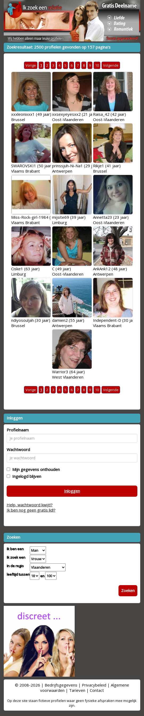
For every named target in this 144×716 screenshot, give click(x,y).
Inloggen (72, 491)
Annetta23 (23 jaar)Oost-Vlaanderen (111, 220)
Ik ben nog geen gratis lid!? (31, 510)
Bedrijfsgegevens (61, 685)
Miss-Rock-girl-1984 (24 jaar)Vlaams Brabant (38, 220)
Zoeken (128, 590)
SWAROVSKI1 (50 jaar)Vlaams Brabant (32, 168)
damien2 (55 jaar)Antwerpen (68, 323)
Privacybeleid (94, 685)
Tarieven (77, 690)
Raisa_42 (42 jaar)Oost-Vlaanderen (109, 117)
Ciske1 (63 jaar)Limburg (25, 271)
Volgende (110, 65)
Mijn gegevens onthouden (35, 469)
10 (97, 65)
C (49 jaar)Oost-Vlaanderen (67, 271)
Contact (97, 690)
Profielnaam (18, 429)
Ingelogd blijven (25, 476)
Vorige (31, 65)
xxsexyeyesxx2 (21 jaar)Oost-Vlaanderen (74, 117)
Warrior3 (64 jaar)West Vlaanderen (68, 374)
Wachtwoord (18, 449)
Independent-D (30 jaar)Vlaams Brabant (115, 323)
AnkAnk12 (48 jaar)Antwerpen (110, 271)
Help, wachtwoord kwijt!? (30, 504)
